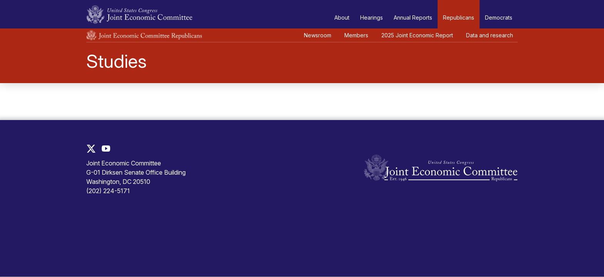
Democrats (498, 17)
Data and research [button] (489, 35)
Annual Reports (413, 17)
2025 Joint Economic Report (417, 35)
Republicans (458, 17)
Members (356, 35)
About (341, 17)
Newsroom (317, 35)
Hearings (371, 17)
